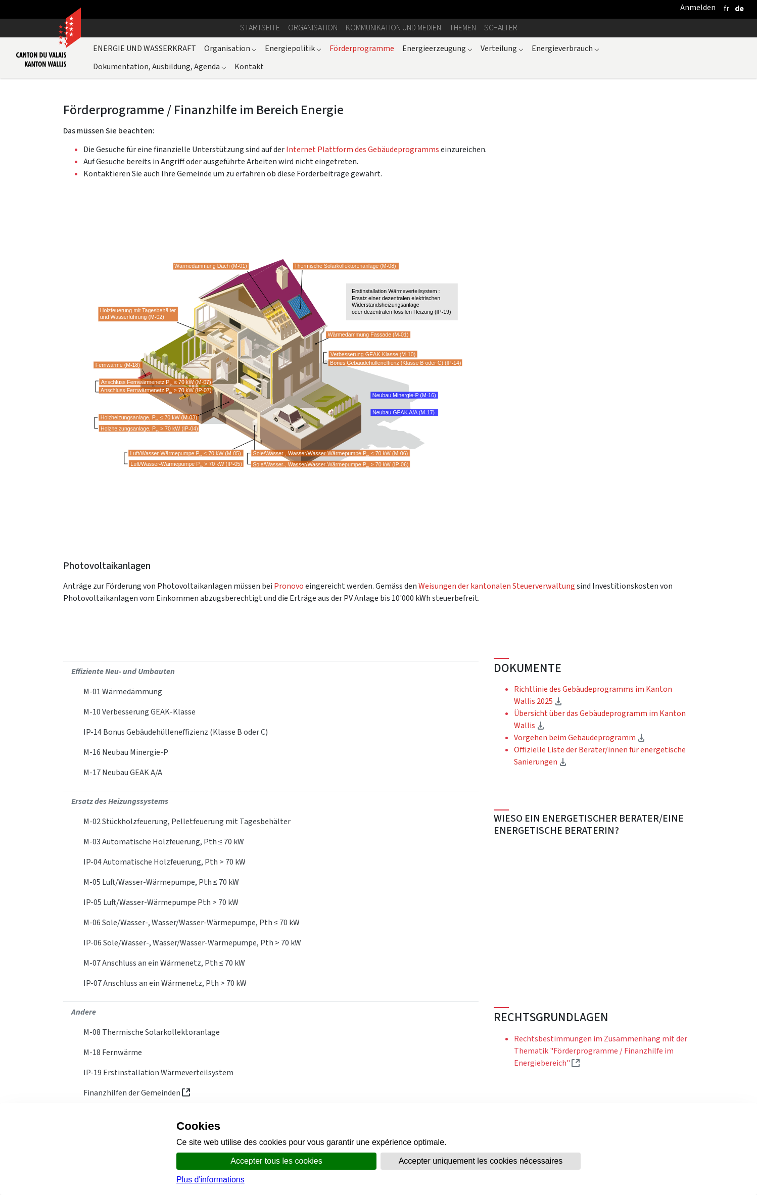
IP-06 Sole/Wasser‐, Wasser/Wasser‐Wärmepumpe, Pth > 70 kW (192, 942)
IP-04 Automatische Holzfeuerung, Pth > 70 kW (164, 861)
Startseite (260, 27)
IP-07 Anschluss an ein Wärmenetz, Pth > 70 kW (165, 983)
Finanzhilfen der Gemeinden (136, 1092)
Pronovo (289, 586)
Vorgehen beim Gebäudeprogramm (579, 737)
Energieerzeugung (437, 48)
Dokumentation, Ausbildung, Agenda (159, 66)
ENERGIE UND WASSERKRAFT (144, 48)
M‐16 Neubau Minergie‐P (125, 752)
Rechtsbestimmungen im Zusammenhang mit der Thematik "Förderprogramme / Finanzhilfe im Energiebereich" (600, 1050)
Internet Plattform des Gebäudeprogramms (362, 149)
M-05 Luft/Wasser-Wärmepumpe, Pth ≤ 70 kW (161, 882)
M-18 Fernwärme (112, 1052)
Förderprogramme (361, 48)
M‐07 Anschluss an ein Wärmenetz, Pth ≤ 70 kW (164, 963)
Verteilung (502, 48)
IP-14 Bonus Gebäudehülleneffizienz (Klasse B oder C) (175, 732)
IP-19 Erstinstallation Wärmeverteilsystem (158, 1072)
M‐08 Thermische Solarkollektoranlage (151, 1032)
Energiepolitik (293, 48)
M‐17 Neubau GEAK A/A (122, 772)
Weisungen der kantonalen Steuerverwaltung (496, 586)
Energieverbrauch (565, 48)
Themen (462, 27)
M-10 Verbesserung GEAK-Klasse (139, 711)
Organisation (313, 27)
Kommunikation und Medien (393, 27)
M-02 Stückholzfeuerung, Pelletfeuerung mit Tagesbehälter (187, 821)
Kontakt (249, 66)
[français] (726, 8)
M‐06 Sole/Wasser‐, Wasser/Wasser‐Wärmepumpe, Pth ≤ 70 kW (191, 922)
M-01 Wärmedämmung (122, 691)
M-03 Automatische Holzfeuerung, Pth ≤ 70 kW (163, 841)
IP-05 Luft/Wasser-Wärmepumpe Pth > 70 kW (161, 902)
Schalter (500, 27)
